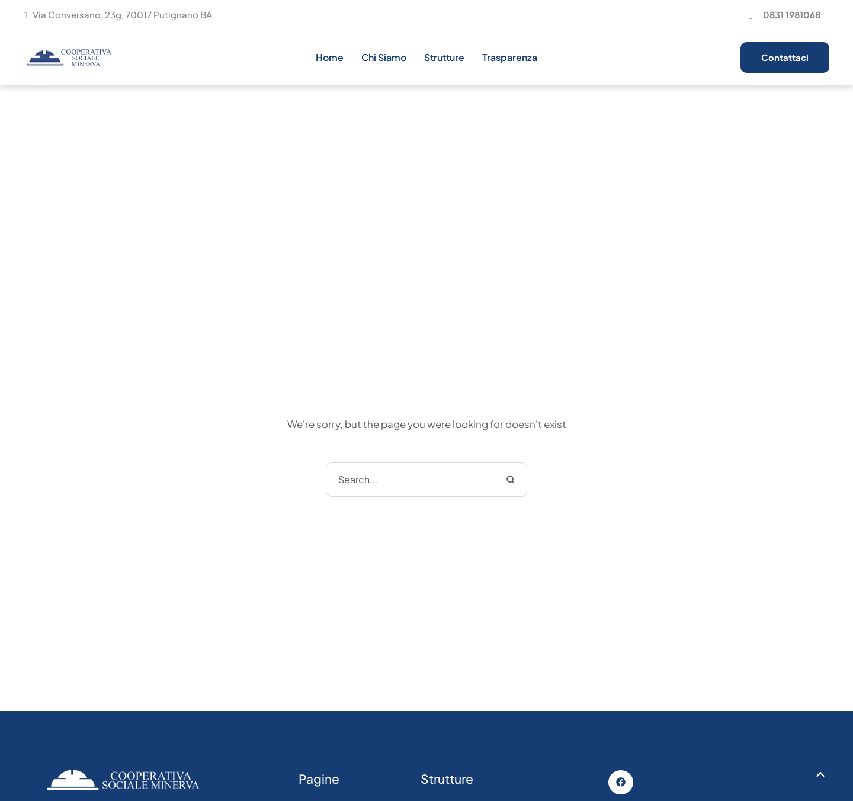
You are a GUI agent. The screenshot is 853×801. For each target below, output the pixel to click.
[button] (782, 15)
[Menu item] (329, 57)
